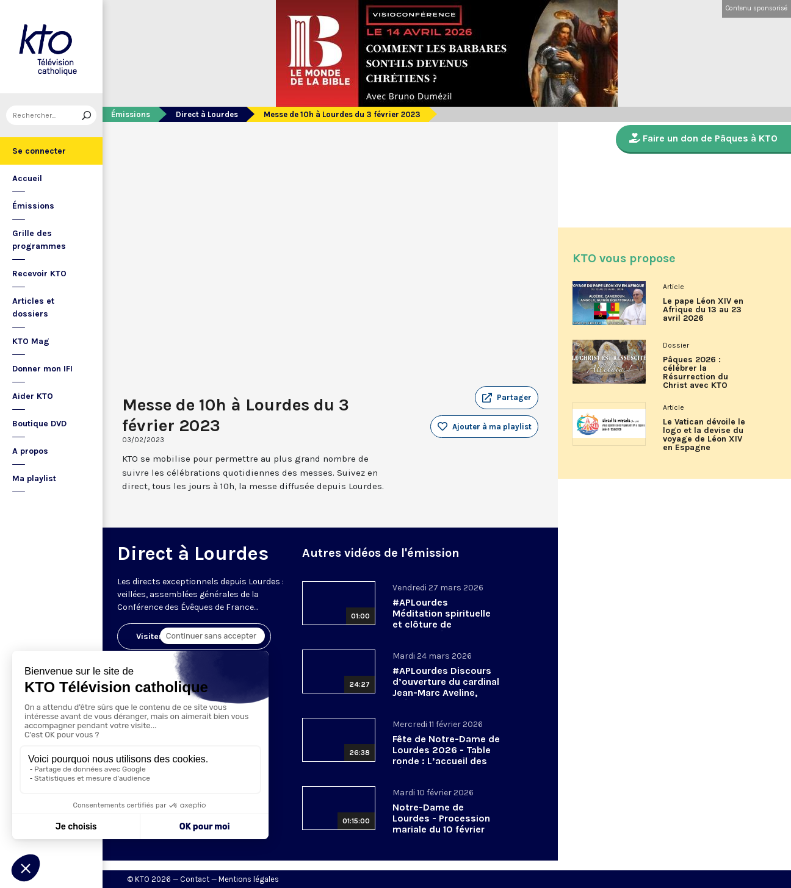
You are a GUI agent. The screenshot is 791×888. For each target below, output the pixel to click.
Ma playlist (34, 478)
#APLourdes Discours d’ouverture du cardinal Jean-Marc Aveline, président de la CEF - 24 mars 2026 (445, 692)
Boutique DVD (39, 423)
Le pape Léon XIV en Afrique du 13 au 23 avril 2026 (703, 310)
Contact (194, 879)
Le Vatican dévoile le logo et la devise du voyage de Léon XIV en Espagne (704, 435)
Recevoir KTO (39, 273)
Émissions (33, 206)
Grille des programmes (39, 239)
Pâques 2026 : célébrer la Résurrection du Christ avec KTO (695, 373)
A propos (30, 451)
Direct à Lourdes (207, 114)
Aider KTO (32, 396)
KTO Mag (30, 341)
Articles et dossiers (33, 307)
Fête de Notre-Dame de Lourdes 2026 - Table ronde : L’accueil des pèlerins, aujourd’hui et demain (446, 761)
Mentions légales (249, 879)
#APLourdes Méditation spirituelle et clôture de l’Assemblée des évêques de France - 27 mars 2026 (445, 629)
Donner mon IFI (42, 368)
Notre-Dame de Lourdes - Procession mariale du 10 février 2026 (441, 823)
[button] (506, 397)
